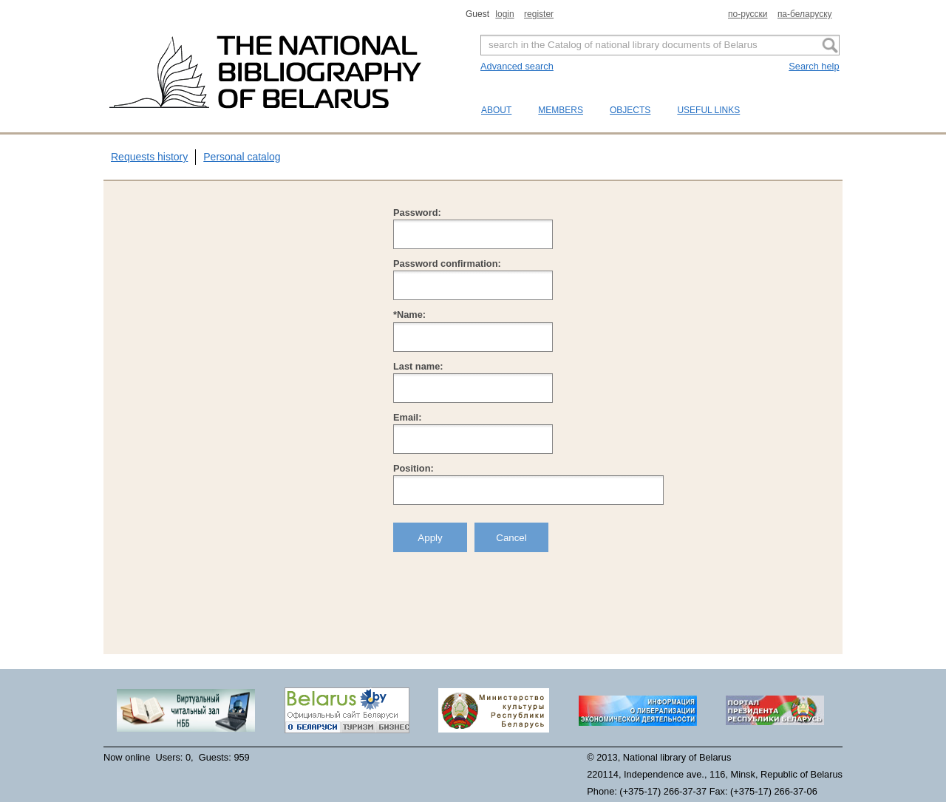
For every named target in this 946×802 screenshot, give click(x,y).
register (539, 14)
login (504, 14)
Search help (814, 66)
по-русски (748, 14)
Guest (478, 14)
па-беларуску (804, 14)
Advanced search (517, 66)
